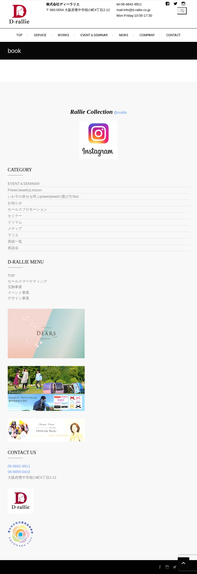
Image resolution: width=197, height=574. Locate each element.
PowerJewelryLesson (25, 190)
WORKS (63, 35)
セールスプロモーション (27, 209)
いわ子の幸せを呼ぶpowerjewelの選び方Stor (43, 196)
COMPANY (147, 35)
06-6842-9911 (19, 466)
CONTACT (173, 35)
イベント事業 (18, 292)
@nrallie (120, 112)
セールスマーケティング (27, 281)
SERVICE (40, 35)
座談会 (13, 248)
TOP (19, 35)
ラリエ (13, 235)
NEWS (123, 35)
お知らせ (15, 203)
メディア (15, 229)
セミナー (15, 216)
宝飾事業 (15, 287)
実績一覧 (15, 241)
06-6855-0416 (19, 472)
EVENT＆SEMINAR (94, 35)
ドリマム (15, 222)
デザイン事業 (18, 298)
